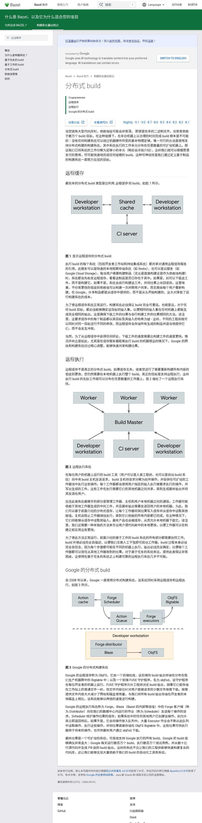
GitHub (177, 4)
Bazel (68, 76)
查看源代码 (103, 122)
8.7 (150, 122)
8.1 (187, 122)
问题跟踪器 (137, 811)
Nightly (128, 122)
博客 (60, 804)
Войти (192, 4)
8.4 (168, 122)
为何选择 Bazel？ (16, 25)
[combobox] (116, 4)
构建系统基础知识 (104, 76)
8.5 (162, 122)
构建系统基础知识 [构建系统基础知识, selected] (48, 25)
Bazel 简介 (83, 76)
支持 (132, 804)
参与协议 (134, 41)
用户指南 (83, 4)
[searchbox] (26, 38)
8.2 (181, 122)
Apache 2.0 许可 (179, 770)
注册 (150, 41)
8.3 (175, 122)
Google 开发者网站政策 (99, 774)
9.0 (143, 122)
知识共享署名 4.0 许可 (118, 770)
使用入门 (62, 4)
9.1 (137, 122)
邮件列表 (114, 41)
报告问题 (77, 122)
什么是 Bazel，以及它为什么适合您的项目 (41, 17)
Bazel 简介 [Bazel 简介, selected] (41, 4)
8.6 (156, 122)
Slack (133, 817)
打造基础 (70, 41)
